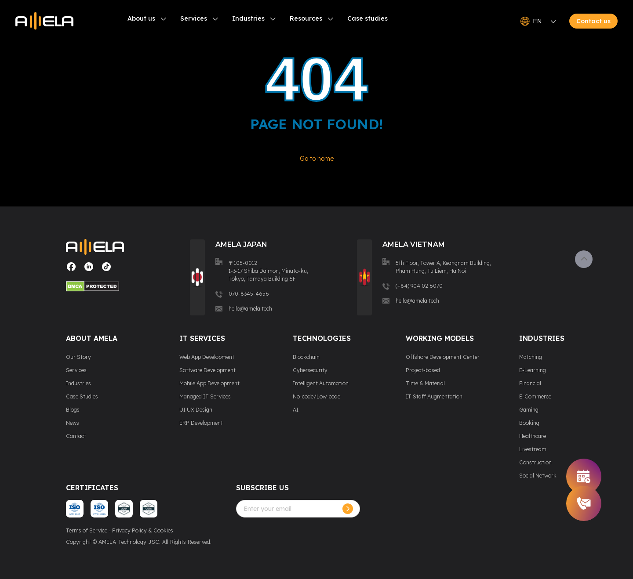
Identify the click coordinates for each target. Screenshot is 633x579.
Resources (306, 19)
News (72, 423)
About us (141, 19)
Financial (530, 383)
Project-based (423, 370)
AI (295, 409)
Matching (530, 357)
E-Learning (532, 370)
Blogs (73, 409)
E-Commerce (535, 396)
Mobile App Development (209, 383)
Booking (529, 423)
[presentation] (303, 534)
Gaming (528, 409)
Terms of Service (86, 530)
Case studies (367, 19)
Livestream (532, 449)
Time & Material (425, 383)
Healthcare (532, 436)
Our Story (78, 357)
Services (193, 19)
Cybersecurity (310, 370)
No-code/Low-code (316, 396)
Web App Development (206, 357)
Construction (535, 462)
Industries (248, 19)
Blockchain (306, 357)
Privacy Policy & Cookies (142, 530)
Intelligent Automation (321, 383)
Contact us (593, 21)
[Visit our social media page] (71, 270)
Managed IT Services (205, 396)
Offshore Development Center (443, 357)
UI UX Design (195, 409)
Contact (76, 436)
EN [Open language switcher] (538, 21)
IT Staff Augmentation (434, 396)
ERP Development (201, 423)
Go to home (317, 159)
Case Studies (82, 396)
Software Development (207, 370)
